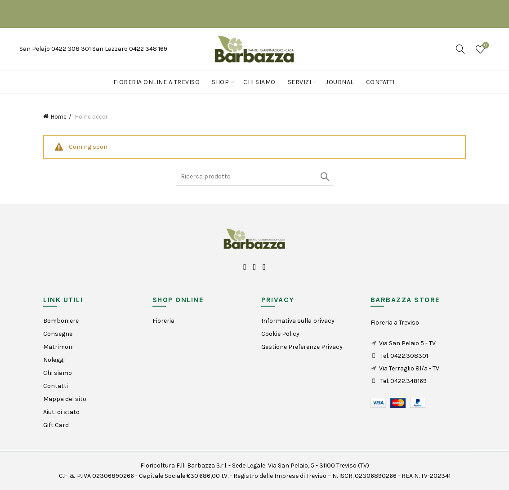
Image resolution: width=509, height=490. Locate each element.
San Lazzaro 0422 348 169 (129, 49)
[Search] (460, 49)
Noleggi (54, 360)
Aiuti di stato (61, 412)
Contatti (380, 82)
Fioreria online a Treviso (156, 82)
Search (324, 177)
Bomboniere (61, 321)
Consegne (57, 334)
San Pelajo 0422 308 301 (55, 49)
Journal (340, 82)
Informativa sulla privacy (298, 321)
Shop (220, 82)
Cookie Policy (280, 334)
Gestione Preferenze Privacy (302, 347)
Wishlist (484, 46)
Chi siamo (259, 82)
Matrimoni (58, 347)
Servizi (300, 82)
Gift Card (56, 425)
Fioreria (163, 321)
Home (59, 116)
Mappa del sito (64, 399)
